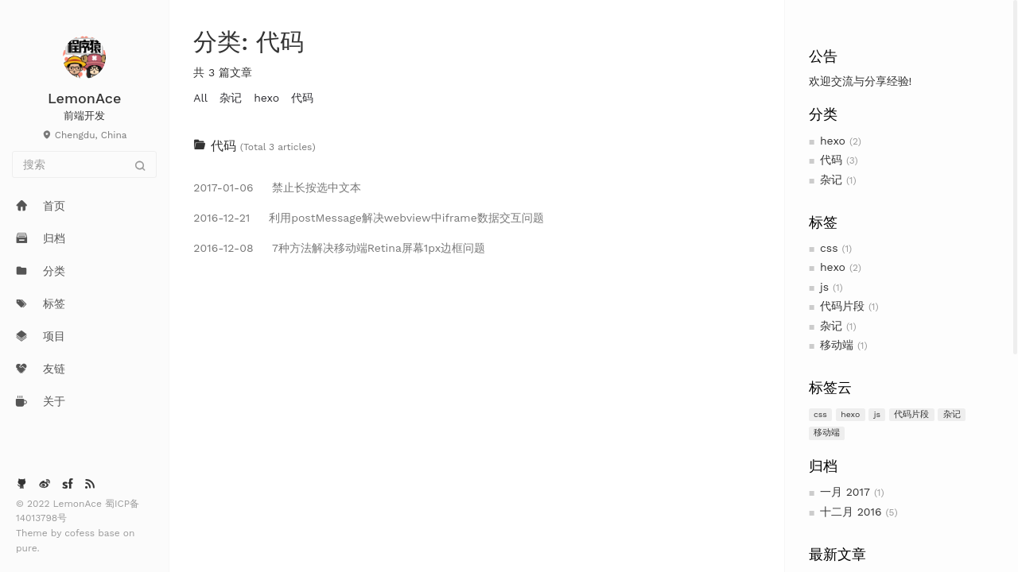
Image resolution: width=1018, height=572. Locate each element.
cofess (81, 533)
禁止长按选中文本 (277, 187)
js (824, 286)
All (200, 97)
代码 (831, 159)
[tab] (476, 146)
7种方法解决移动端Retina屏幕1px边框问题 (339, 248)
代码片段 (842, 306)
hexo (832, 140)
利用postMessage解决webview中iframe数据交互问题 (368, 217)
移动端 (836, 344)
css (829, 248)
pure (26, 548)
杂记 (831, 179)
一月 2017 (845, 491)
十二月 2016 (851, 511)
